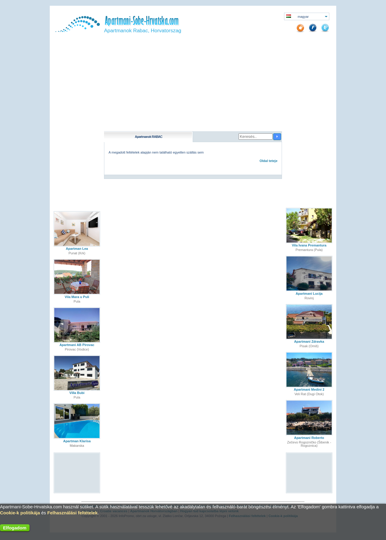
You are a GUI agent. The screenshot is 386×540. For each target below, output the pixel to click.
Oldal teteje (268, 161)
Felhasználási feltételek (72, 512)
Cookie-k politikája (20, 512)
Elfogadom (15, 527)
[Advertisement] (193, 86)
